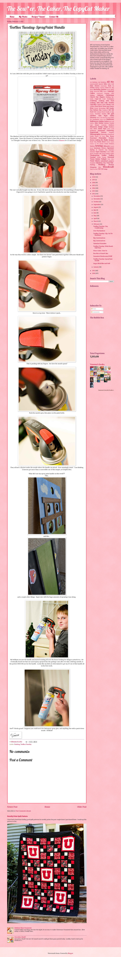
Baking (97, 87)
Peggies (111, 132)
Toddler (104, 155)
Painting (17, 744)
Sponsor (110, 148)
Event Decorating (99, 108)
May (95, 216)
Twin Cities (110, 159)
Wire (99, 167)
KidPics (92, 123)
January (96, 267)
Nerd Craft (110, 128)
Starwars (111, 150)
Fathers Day (97, 110)
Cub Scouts (109, 103)
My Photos (23, 16)
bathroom (108, 87)
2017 (93, 180)
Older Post (82, 807)
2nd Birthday (102, 82)
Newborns (93, 130)
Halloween (94, 121)
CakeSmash (100, 93)
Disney (108, 104)
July (95, 210)
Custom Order (101, 104)
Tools (99, 157)
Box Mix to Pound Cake (100, 253)
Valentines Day (101, 163)
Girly (112, 116)
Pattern (103, 132)
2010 (93, 273)
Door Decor (98, 106)
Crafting (93, 101)
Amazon (62, 140)
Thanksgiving (94, 155)
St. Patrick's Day (101, 150)
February (97, 224)
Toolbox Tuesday (25, 744)
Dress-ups (106, 106)
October (96, 202)
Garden (104, 114)
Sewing (99, 146)
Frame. (92, 113)
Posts (93, 309)
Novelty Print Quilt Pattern (17, 816)
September (97, 204)
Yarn (91, 169)
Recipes (111, 140)
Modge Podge (103, 127)
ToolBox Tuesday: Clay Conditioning (100, 227)
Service (92, 146)
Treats (104, 157)
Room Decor (101, 142)
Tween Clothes (95, 159)
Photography (95, 134)
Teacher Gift (97, 153)
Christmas (110, 95)
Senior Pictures (109, 143)
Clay (97, 97)
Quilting (97, 140)
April (95, 218)
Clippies (102, 97)
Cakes (92, 93)
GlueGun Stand (106, 117)
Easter (112, 106)
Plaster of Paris (100, 136)
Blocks (109, 89)
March (96, 221)
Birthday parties (100, 90)
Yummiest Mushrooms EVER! (102, 256)
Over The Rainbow (99, 231)
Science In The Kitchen (97, 143)
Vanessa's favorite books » (106, 390)
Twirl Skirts (95, 161)
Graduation (96, 119)
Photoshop (104, 134)
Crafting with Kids (97, 103)
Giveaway (93, 117)
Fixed (103, 112)
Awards (101, 84)
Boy (101, 91)
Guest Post (103, 119)
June (95, 213)
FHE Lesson (97, 112)
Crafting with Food (106, 101)
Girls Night (103, 116)
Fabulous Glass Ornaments (23, 928)
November (97, 199)
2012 (93, 194)
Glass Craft (99, 117)
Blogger (70, 953)
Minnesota (93, 127)
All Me (110, 82)
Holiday (101, 121)
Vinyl (108, 163)
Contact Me (53, 16)
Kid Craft (111, 121)
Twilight (104, 159)
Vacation (92, 163)
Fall (107, 108)
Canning (106, 93)
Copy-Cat (98, 99)
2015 (93, 185)
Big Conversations (99, 238)
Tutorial (111, 157)
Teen (103, 153)
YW (99, 169)
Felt (109, 110)
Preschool (93, 138)
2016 (93, 182)
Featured (105, 110)
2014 (93, 188)
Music (95, 128)
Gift (108, 114)
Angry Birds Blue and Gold (101, 263)
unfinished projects (107, 161)
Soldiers (103, 148)
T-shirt (108, 151)
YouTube (95, 169)
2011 (93, 270)
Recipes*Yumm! (38, 16)
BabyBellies (104, 86)
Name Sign (102, 128)
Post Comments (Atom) (23, 811)
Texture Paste (109, 153)
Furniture (98, 114)
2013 (93, 191)
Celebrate (100, 95)
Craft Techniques (108, 99)
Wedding (101, 165)
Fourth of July (109, 112)
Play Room (110, 136)
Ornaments (101, 130)
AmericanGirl (94, 84)
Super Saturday (101, 152)
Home (12, 16)
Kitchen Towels (109, 123)
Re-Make (104, 140)
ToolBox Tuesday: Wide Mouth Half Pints (103, 247)
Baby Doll (111, 84)
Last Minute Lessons (98, 125)
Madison (111, 125)
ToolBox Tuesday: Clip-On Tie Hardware (103, 234)
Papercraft (94, 132)
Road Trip (93, 142)
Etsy (91, 108)
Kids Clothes (99, 123)
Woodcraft (108, 167)
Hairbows (110, 119)
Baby (105, 84)
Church (92, 97)
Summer (92, 152)
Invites (106, 121)
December (97, 196)
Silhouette (106, 146)
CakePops (110, 91)
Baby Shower (94, 86)
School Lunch (110, 142)
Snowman (97, 148)
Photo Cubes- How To (100, 251)
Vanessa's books (97, 364)
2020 (94, 177)
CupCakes (93, 104)
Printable (102, 138)
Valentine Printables (99, 243)
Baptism (102, 87)
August (96, 207)
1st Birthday (93, 82)
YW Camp (104, 169)
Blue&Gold (96, 91)
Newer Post (12, 807)
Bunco (105, 91)
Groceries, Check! (20, 937)
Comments (95, 312)
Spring (92, 150)
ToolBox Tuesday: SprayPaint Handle (102, 259)
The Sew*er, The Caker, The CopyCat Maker (58, 8)
